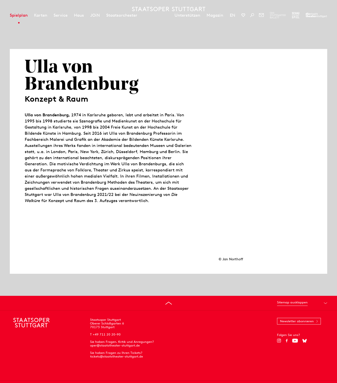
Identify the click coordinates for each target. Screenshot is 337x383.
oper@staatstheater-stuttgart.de (115, 345)
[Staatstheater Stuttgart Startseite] (168, 9)
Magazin (215, 15)
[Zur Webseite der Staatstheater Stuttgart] (316, 15)
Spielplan (19, 15)
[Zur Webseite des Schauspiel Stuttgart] (295, 15)
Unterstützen (187, 15)
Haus (79, 15)
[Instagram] (279, 341)
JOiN (95, 15)
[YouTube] (295, 341)
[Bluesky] (304, 341)
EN (232, 15)
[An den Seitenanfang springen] (168, 303)
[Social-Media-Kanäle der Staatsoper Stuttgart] (243, 15)
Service (61, 15)
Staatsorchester (121, 15)
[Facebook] (287, 341)
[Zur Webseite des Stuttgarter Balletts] (278, 15)
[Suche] (252, 15)
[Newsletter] (261, 15)
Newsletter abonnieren (297, 321)
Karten (40, 15)
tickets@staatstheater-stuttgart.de (116, 356)
